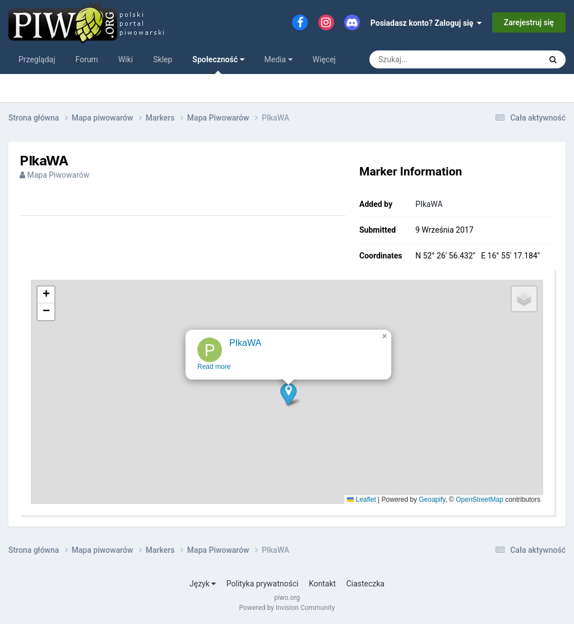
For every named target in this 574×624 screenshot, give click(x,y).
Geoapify (432, 499)
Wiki (125, 59)
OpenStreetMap (479, 499)
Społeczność (218, 64)
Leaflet (361, 499)
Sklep (162, 59)
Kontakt (322, 583)
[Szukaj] (429, 59)
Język (202, 583)
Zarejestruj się (529, 22)
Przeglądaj (36, 59)
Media (279, 59)
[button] (289, 401)
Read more (214, 374)
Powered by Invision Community (287, 608)
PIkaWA (429, 204)
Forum (87, 59)
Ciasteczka (365, 583)
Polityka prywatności (262, 583)
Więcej (324, 59)
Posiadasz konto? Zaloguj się (426, 23)
